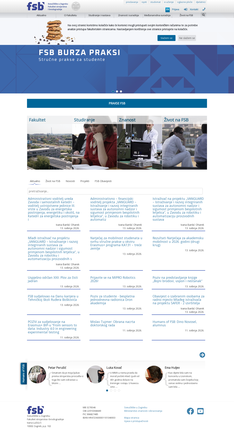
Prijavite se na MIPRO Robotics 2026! (112, 279)
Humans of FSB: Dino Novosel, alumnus (175, 323)
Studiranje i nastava (99, 15)
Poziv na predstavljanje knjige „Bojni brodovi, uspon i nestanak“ (177, 279)
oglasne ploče (184, 2)
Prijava (179, 9)
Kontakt (197, 9)
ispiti (144, 2)
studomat (155, 2)
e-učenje (169, 2)
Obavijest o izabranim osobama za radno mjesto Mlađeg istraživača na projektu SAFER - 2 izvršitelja (178, 299)
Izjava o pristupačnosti (136, 421)
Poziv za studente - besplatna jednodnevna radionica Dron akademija (112, 299)
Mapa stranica (131, 417)
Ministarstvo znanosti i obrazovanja (143, 410)
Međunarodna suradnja (157, 15)
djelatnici (201, 2)
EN (167, 9)
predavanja (132, 2)
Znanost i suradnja (128, 15)
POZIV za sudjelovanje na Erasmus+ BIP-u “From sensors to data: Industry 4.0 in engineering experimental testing (52, 327)
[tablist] (116, 181)
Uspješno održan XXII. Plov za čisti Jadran (53, 279)
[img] (203, 14)
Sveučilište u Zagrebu (135, 407)
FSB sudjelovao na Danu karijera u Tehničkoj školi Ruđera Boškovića (53, 298)
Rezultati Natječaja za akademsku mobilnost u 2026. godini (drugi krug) (178, 241)
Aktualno (41, 15)
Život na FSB (186, 15)
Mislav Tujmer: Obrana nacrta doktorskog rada (112, 323)
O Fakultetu (70, 15)
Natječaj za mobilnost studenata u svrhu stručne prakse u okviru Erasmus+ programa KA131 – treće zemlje (116, 243)
